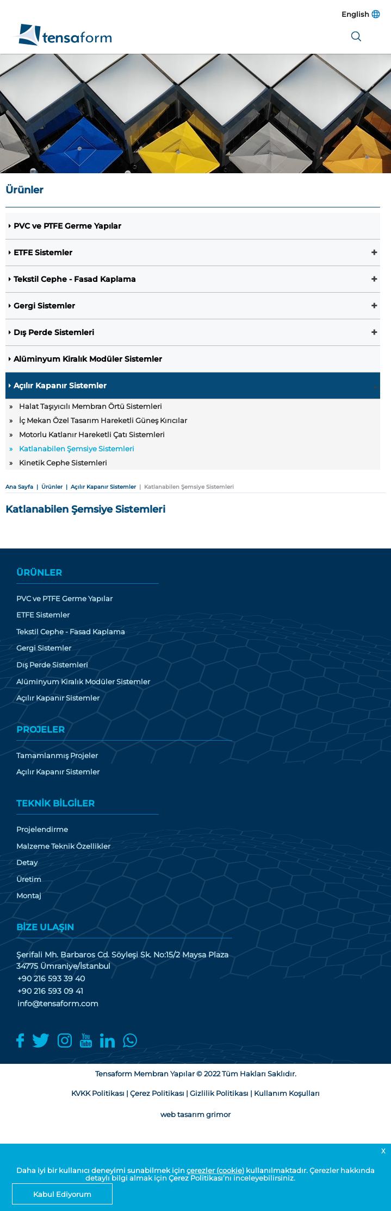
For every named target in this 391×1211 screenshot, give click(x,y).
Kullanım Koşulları (287, 1093)
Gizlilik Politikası (219, 1093)
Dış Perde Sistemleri (54, 332)
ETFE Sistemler (43, 252)
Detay (27, 863)
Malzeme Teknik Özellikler (63, 846)
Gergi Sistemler (44, 306)
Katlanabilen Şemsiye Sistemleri (76, 448)
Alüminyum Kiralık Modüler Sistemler (88, 359)
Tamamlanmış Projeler (57, 756)
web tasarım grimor (195, 1114)
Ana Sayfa (19, 486)
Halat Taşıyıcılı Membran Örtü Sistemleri (90, 406)
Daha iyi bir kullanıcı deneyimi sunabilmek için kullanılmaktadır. (162, 1170)
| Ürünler (48, 486)
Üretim (28, 879)
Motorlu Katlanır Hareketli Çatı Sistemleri (92, 434)
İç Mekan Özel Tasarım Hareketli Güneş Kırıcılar (103, 420)
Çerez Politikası (196, 1178)
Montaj (28, 896)
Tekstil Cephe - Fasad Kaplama (75, 279)
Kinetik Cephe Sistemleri (63, 462)
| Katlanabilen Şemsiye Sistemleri (185, 486)
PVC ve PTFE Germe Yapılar (67, 226)
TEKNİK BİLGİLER (55, 803)
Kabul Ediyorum (62, 1194)
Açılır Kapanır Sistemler (60, 385)
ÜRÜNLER (39, 572)
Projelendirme (42, 829)
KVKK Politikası (98, 1093)
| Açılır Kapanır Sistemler (99, 486)
